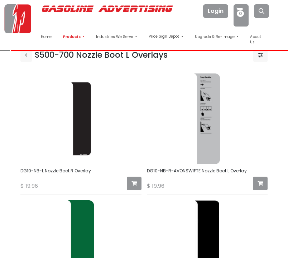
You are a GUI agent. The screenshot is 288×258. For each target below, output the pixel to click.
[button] (134, 183)
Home (46, 36)
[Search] (261, 11)
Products (72, 36)
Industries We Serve (115, 36)
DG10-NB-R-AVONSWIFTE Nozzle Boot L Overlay (197, 171)
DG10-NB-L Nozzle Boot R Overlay (55, 171)
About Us (255, 39)
